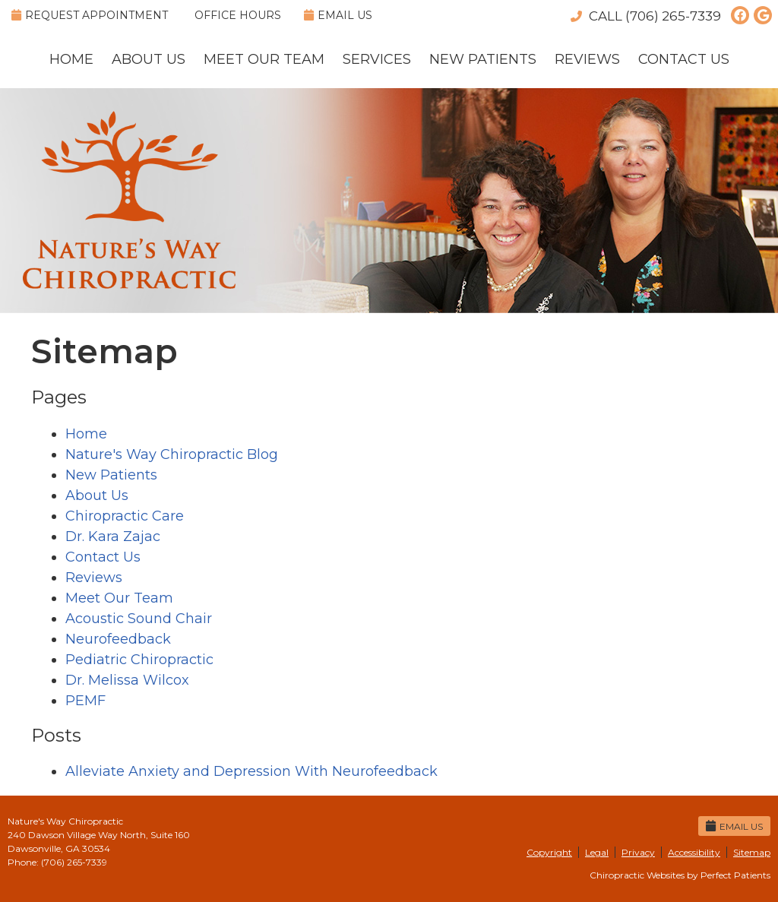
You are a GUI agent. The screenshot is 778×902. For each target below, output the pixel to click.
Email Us (338, 15)
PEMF (85, 700)
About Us (148, 59)
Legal (597, 852)
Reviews (587, 59)
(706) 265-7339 (673, 16)
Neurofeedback (118, 639)
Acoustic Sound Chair (138, 618)
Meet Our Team (264, 59)
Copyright (549, 852)
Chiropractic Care (124, 516)
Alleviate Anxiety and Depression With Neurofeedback (251, 771)
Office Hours (237, 15)
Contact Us (683, 59)
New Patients (482, 59)
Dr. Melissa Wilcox (127, 680)
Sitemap (751, 852)
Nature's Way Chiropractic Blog (171, 454)
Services (377, 59)
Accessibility (694, 852)
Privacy (638, 852)
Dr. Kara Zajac (112, 536)
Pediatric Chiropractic (139, 659)
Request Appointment (89, 15)
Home (71, 59)
